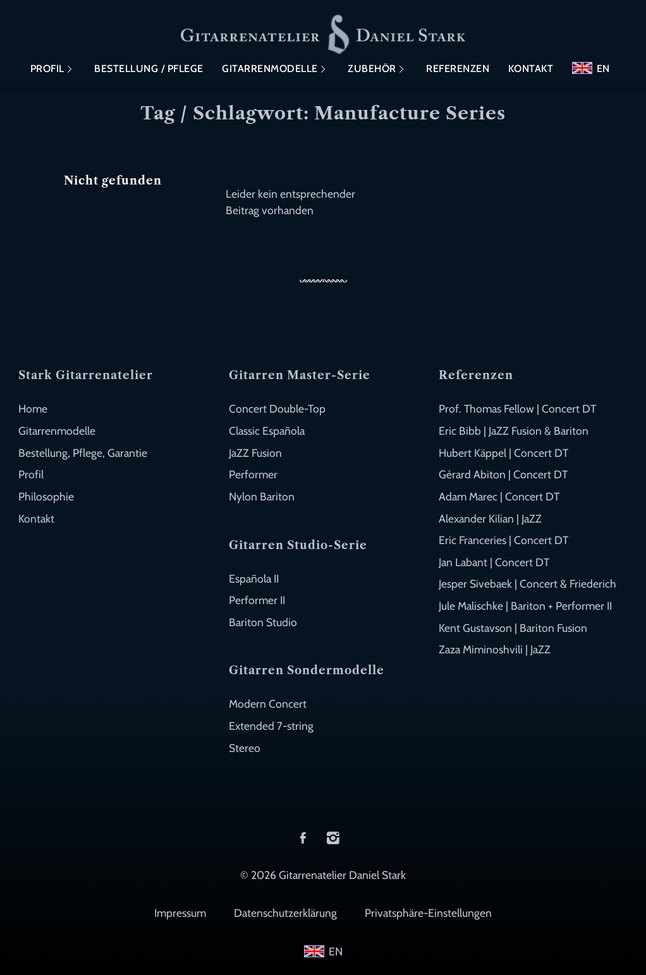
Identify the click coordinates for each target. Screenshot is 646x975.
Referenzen (457, 69)
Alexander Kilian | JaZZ (490, 518)
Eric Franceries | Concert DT (503, 540)
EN (603, 69)
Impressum (180, 912)
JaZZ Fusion (255, 452)
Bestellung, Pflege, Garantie (82, 452)
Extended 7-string (271, 725)
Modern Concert (268, 703)
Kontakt (531, 69)
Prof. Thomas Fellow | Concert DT (517, 408)
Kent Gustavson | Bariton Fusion (513, 627)
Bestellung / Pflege (149, 69)
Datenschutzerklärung (285, 912)
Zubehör (372, 69)
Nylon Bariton (262, 496)
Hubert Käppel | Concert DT (503, 452)
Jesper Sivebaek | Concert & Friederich (527, 583)
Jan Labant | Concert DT (494, 562)
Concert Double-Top (277, 408)
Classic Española (267, 430)
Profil (47, 69)
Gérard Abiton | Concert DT (503, 474)
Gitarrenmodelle (270, 69)
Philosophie (46, 496)
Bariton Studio (263, 622)
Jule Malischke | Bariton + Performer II (525, 605)
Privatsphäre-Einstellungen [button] (428, 912)
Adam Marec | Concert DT (499, 496)
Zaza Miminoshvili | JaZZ (495, 649)
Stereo (244, 747)
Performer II (257, 600)
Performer (253, 474)
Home (32, 408)
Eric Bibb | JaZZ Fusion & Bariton (513, 430)
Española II (254, 578)
